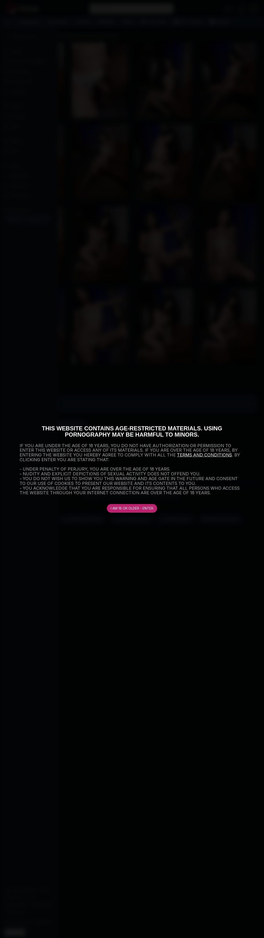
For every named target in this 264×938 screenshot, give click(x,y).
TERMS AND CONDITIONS (204, 454)
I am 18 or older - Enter (132, 508)
